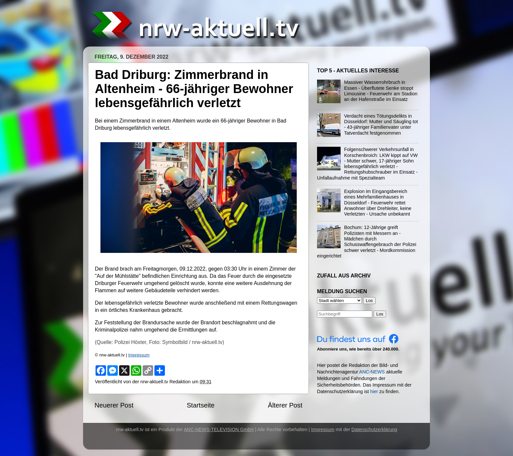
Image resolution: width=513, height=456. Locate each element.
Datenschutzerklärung (374, 429)
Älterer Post (285, 405)
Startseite (201, 405)
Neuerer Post (114, 405)
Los (379, 314)
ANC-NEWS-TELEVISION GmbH (219, 429)
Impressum (139, 354)
